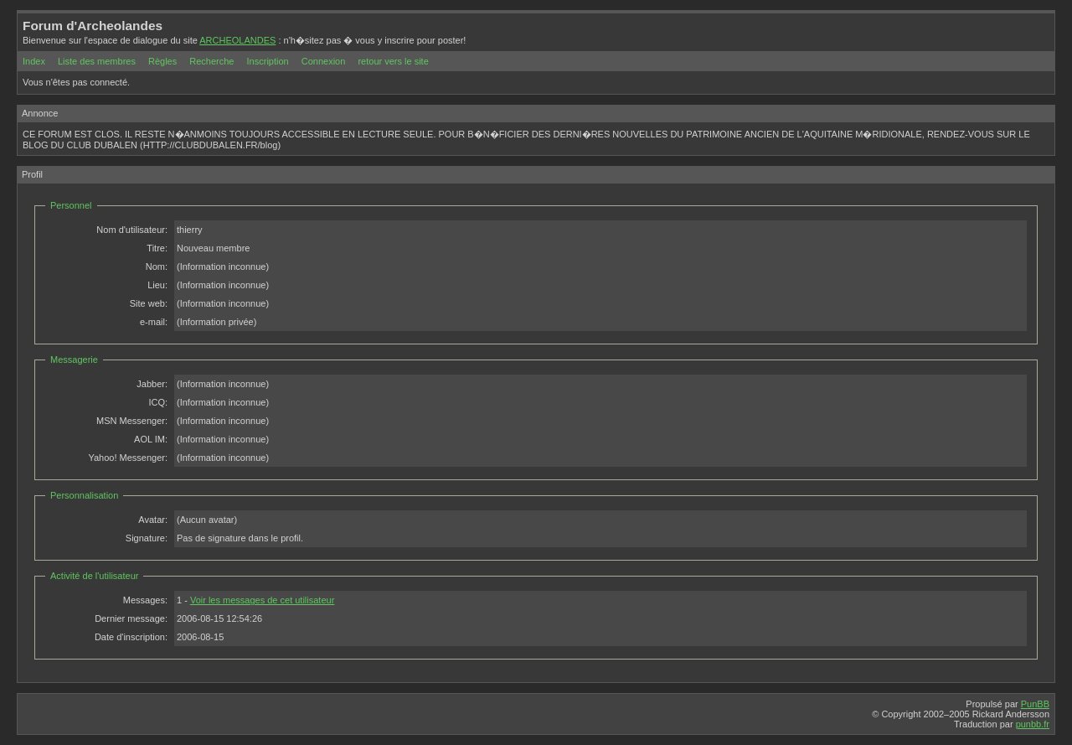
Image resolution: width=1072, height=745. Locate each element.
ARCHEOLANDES (237, 40)
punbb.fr (1032, 724)
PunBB (1035, 704)
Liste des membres (97, 61)
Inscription (268, 61)
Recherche (211, 61)
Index (34, 61)
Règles (162, 61)
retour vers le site (393, 61)
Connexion (324, 61)
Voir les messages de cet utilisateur (262, 600)
